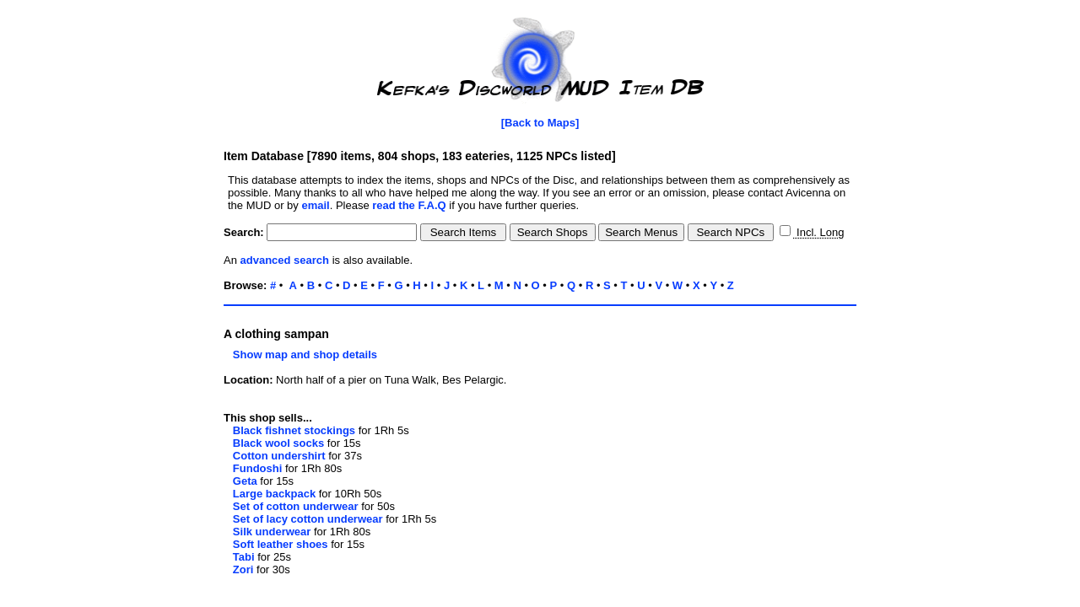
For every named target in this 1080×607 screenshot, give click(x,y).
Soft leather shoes (280, 544)
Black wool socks (278, 443)
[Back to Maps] (540, 122)
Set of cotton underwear (296, 506)
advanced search (285, 260)
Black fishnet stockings (294, 430)
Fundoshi (258, 468)
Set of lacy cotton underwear (308, 519)
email (315, 205)
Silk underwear (271, 531)
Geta (245, 481)
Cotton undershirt (279, 455)
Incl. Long (818, 232)
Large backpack (274, 493)
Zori (243, 569)
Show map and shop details (300, 354)
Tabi (244, 557)
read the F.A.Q (409, 205)
